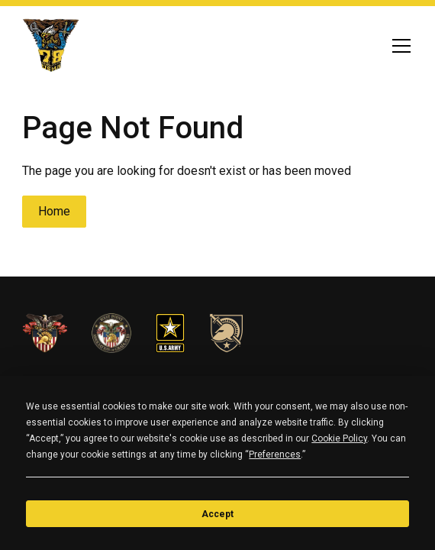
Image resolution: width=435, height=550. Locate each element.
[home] (51, 45)
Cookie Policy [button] (339, 438)
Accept (217, 514)
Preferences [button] (275, 454)
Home (54, 211)
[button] (398, 46)
